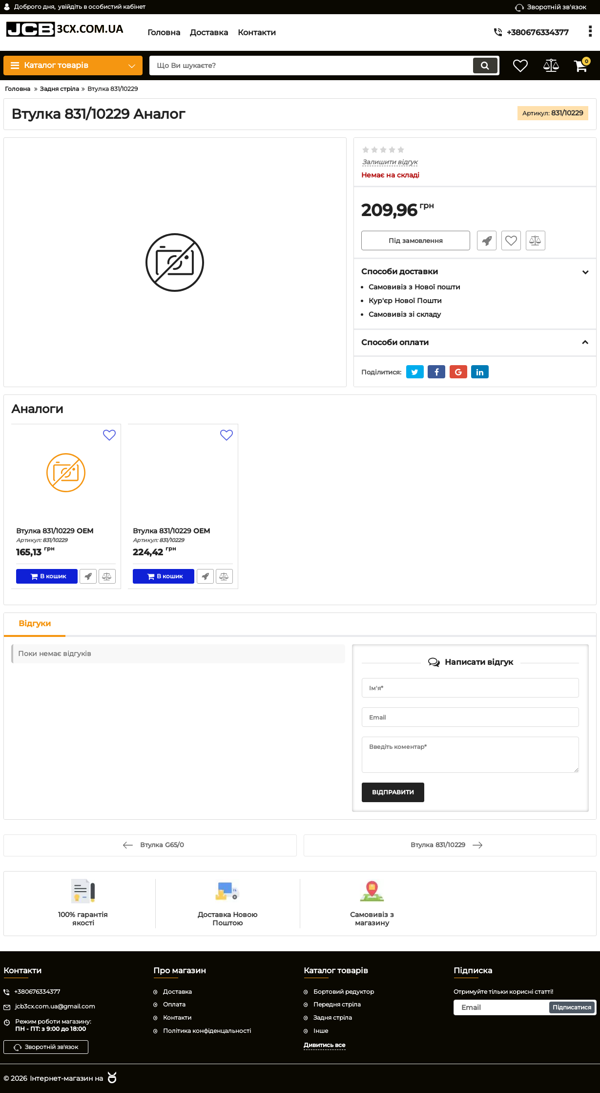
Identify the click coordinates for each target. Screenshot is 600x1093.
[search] (318, 65)
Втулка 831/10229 (66, 535)
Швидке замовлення (485, 241)
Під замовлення (415, 241)
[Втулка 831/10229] (66, 478)
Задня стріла (332, 1017)
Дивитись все (325, 1044)
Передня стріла (337, 1004)
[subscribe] (525, 1007)
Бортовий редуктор (343, 991)
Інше (320, 1030)
